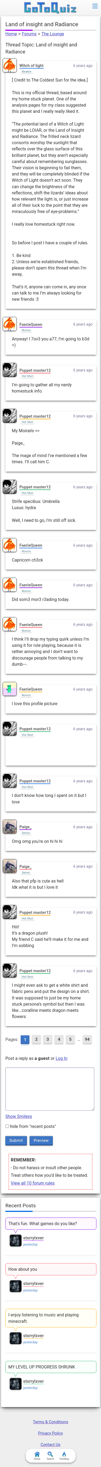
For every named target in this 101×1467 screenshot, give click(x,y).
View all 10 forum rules (33, 1183)
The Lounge (52, 33)
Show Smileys (18, 1116)
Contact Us (51, 1444)
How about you (22, 1269)
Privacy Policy (50, 1433)
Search (50, 1456)
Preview (41, 1140)
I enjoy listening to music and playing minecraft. (43, 1318)
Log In (61, 1058)
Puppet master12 (35, 370)
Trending (64, 1456)
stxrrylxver (33, 1237)
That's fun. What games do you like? (42, 1223)
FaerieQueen (30, 324)
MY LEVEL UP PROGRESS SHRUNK (41, 1367)
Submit (16, 1140)
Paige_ (25, 826)
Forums (29, 33)
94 (87, 1039)
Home (11, 33)
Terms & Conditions (50, 1421)
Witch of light (31, 65)
